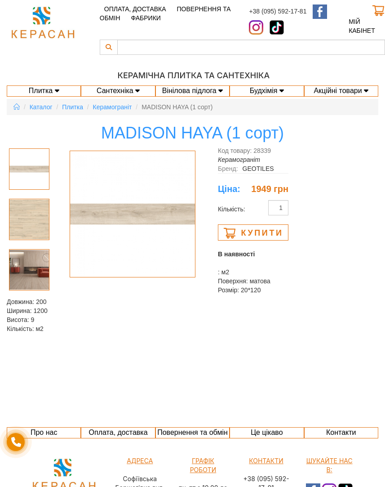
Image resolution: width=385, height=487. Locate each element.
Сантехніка (118, 90)
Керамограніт (112, 107)
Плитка (44, 90)
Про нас (44, 432)
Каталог (41, 107)
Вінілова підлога (192, 90)
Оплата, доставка (135, 9)
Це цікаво (267, 432)
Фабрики (145, 18)
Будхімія (267, 90)
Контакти (341, 432)
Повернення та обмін (192, 432)
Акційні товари (341, 90)
